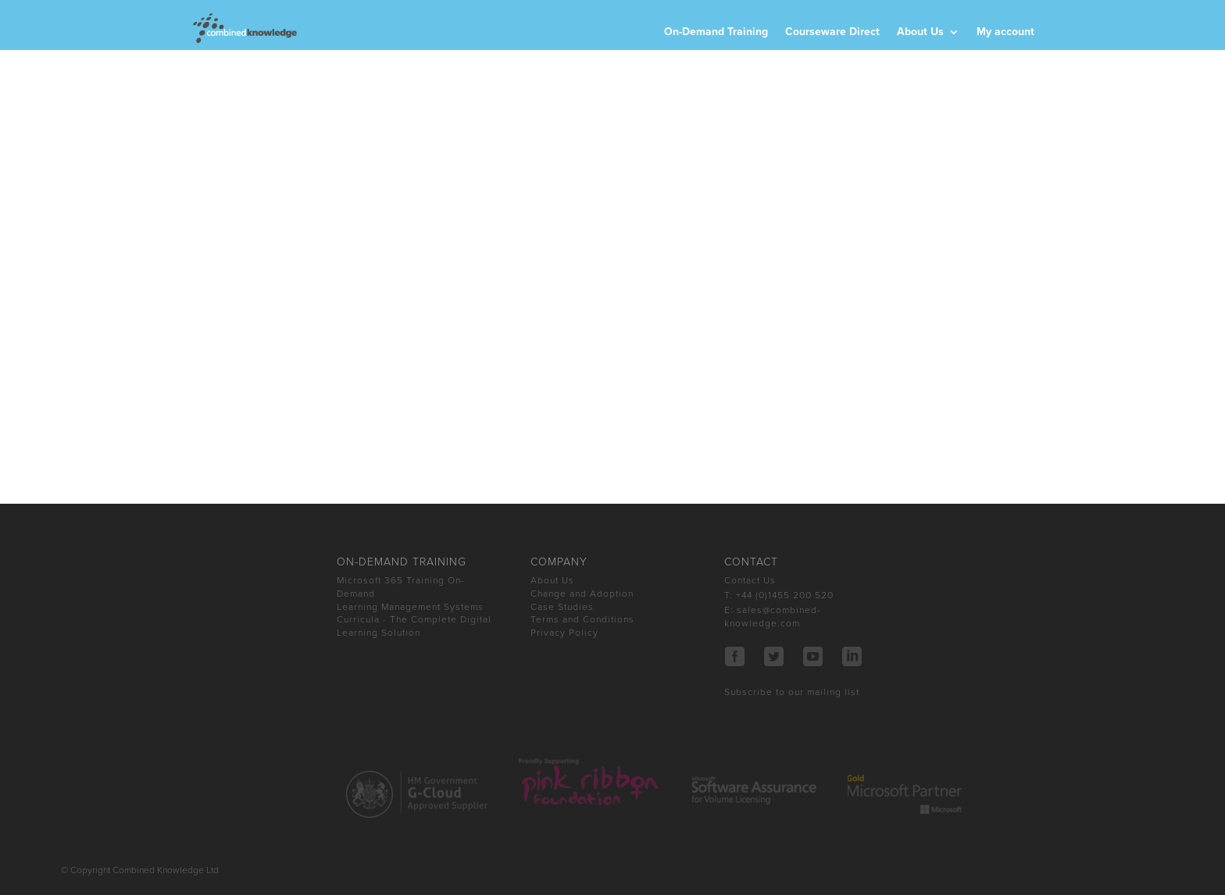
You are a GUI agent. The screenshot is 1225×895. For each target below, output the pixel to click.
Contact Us (750, 580)
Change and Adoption (582, 593)
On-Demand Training (716, 32)
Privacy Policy (564, 632)
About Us (920, 32)
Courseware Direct (832, 32)
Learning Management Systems (410, 606)
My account (1005, 32)
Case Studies (562, 606)
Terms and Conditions (582, 619)
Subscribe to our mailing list (791, 691)
